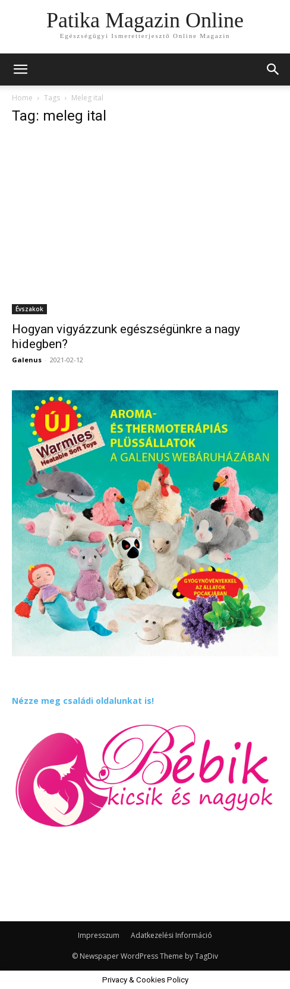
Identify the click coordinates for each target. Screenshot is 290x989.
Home (22, 98)
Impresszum (98, 935)
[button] (273, 69)
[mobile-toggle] (20, 69)
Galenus (27, 359)
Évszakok (29, 309)
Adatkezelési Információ (171, 935)
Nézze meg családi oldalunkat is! (83, 700)
